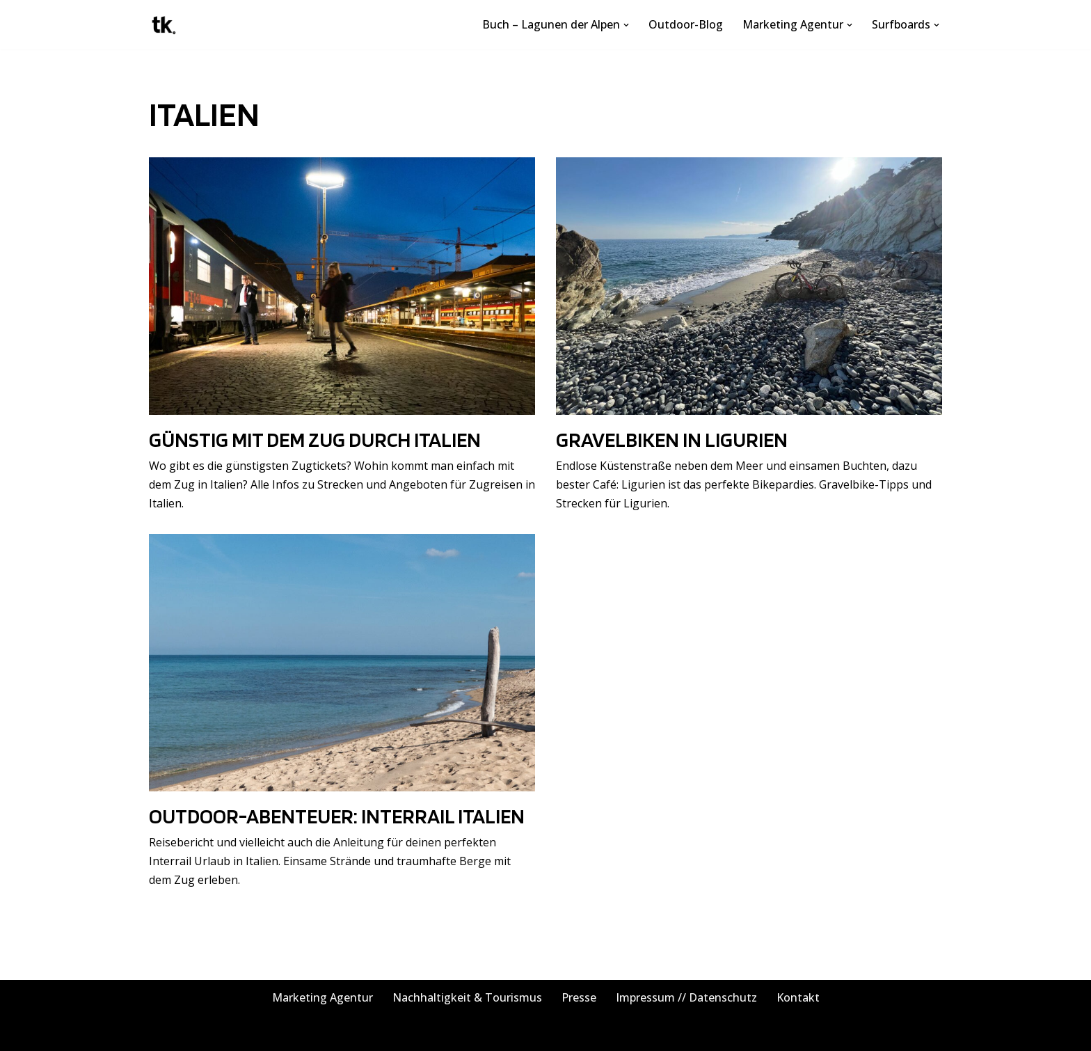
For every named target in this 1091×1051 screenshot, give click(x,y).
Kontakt (798, 997)
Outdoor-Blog (685, 24)
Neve (162, 1033)
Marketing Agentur (322, 997)
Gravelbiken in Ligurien (672, 439)
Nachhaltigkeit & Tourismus (467, 997)
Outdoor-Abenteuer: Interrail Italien (337, 815)
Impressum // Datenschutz (686, 997)
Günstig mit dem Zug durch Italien (315, 439)
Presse (579, 997)
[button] (626, 25)
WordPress (301, 1033)
